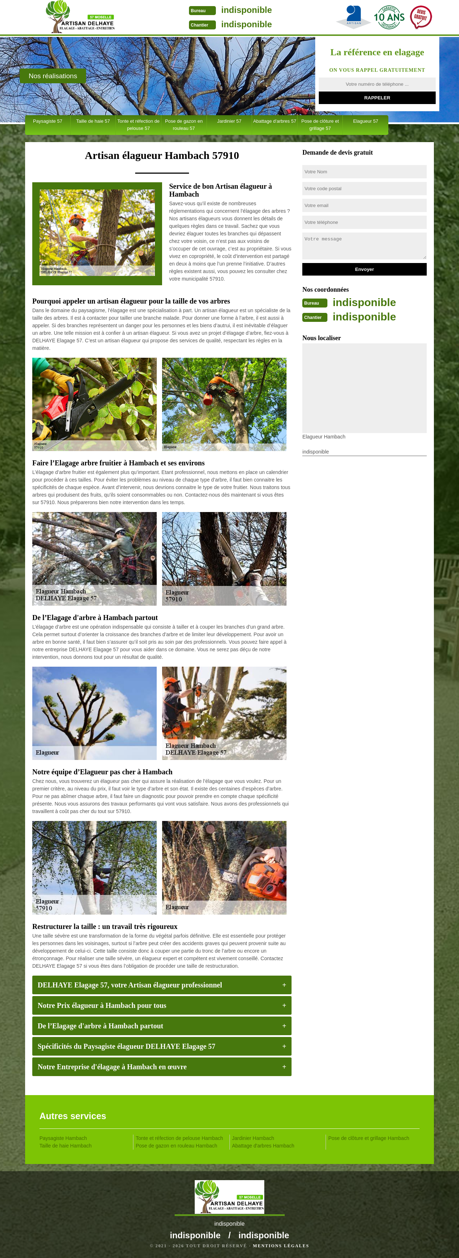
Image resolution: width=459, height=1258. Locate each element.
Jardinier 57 (229, 121)
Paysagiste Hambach (63, 1138)
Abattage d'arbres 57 (274, 121)
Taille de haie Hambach (65, 1146)
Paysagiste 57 (47, 121)
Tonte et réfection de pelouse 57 (138, 124)
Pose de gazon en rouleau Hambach (176, 1146)
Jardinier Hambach (253, 1138)
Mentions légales (281, 1245)
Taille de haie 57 (93, 121)
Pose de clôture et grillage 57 (320, 124)
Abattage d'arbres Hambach (263, 1146)
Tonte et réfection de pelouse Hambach (179, 1138)
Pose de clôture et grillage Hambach (369, 1138)
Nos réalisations (53, 76)
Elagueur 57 (365, 121)
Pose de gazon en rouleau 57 (184, 124)
